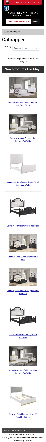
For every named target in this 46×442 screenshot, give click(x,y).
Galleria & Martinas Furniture (30, 437)
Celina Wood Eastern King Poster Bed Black (23, 336)
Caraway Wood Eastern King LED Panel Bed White (23, 415)
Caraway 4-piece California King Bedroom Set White (23, 371)
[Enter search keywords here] (18, 21)
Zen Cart (28, 440)
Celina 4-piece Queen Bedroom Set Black (23, 258)
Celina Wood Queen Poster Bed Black (23, 226)
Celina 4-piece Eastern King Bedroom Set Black (23, 292)
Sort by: (8, 46)
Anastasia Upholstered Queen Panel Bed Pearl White (23, 183)
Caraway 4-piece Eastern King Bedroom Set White (23, 139)
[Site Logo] (23, 14)
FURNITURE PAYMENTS (14, 430)
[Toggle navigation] (7, 2)
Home (6, 32)
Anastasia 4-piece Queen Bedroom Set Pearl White (23, 104)
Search (36, 21)
